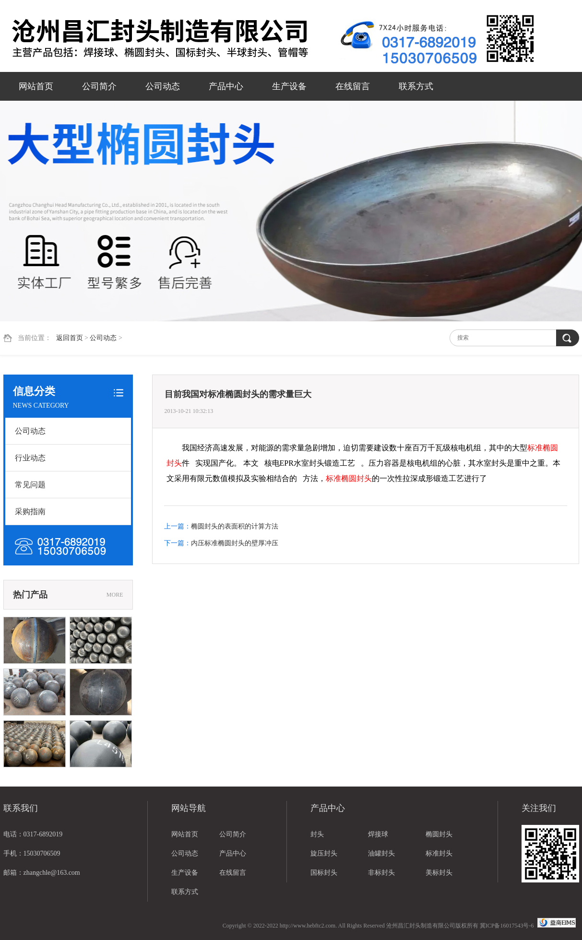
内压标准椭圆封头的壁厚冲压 (234, 543)
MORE (115, 594)
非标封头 (381, 872)
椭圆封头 (439, 834)
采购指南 (30, 511)
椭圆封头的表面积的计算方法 (234, 526)
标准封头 (439, 853)
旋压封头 (323, 853)
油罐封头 (381, 853)
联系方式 (416, 86)
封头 (317, 834)
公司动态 (162, 86)
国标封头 (323, 872)
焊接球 (378, 834)
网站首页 (36, 86)
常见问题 (30, 485)
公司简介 (99, 86)
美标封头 (439, 872)
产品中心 (226, 86)
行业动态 (30, 458)
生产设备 (289, 86)
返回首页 (69, 337)
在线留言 (352, 86)
